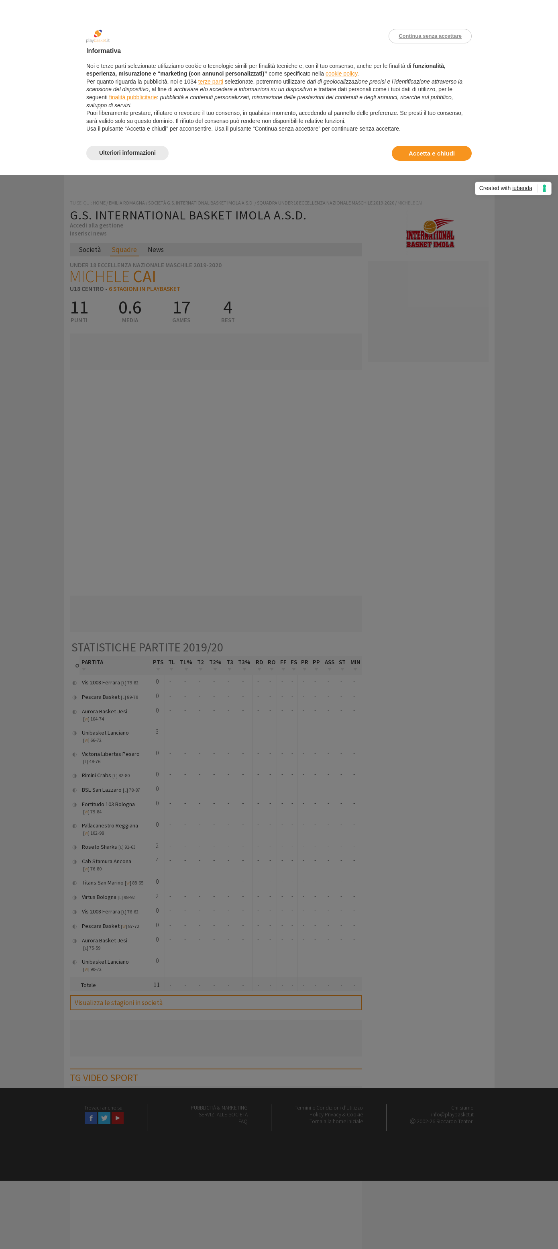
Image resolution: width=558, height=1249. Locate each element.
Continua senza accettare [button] (430, 36)
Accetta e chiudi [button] (432, 153)
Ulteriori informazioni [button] (127, 152)
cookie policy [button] (341, 73)
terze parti (210, 81)
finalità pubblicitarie (133, 97)
